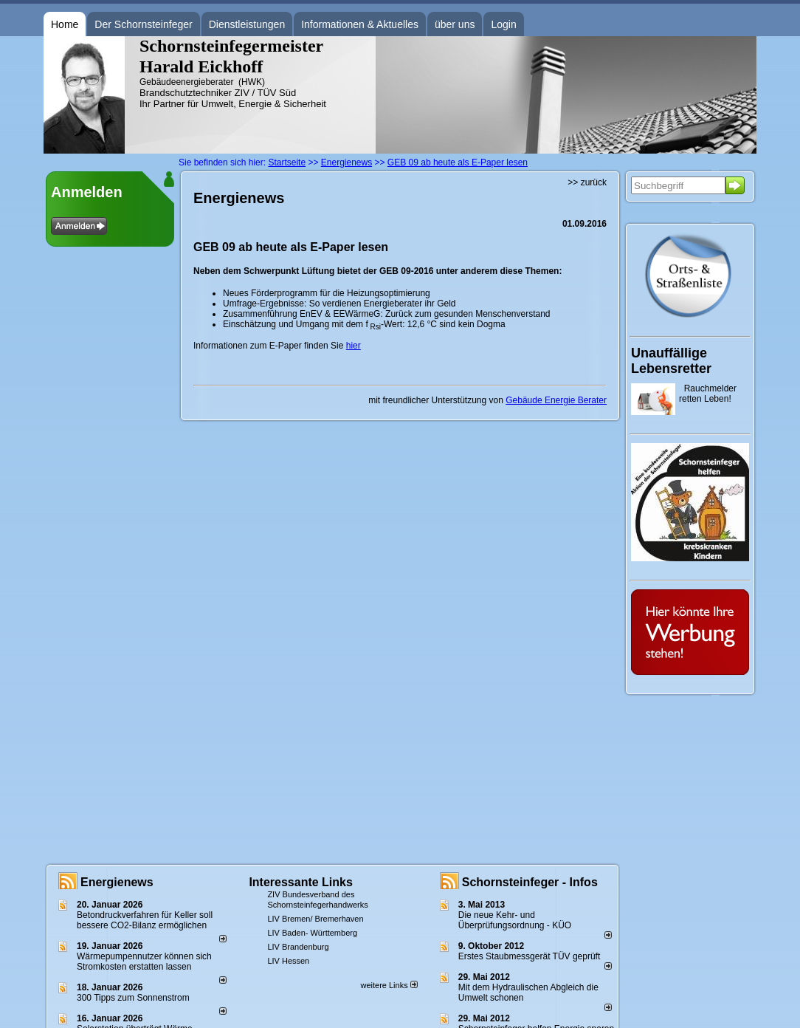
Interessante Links (301, 882)
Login (503, 24)
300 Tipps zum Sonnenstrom (133, 998)
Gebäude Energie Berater (556, 400)
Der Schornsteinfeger (143, 24)
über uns (455, 24)
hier (353, 345)
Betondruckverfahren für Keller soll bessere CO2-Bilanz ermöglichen (145, 920)
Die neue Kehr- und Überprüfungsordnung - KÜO (514, 920)
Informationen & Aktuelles (359, 24)
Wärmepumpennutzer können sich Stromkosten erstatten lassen (144, 961)
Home (64, 24)
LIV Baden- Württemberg (312, 932)
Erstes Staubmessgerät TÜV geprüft (529, 956)
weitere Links (388, 985)
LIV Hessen (288, 960)
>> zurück (587, 182)
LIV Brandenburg (297, 946)
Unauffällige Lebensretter (671, 361)
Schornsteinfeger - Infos (530, 882)
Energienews (117, 882)
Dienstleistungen (247, 24)
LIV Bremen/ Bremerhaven (315, 918)
